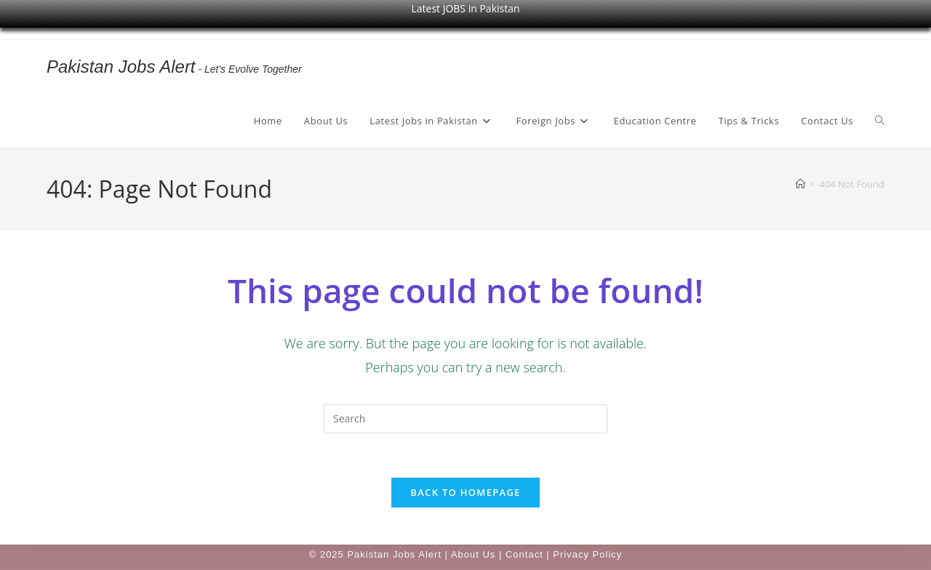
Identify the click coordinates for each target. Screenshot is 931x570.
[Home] (800, 183)
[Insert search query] (465, 418)
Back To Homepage (465, 492)
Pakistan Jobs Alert (121, 66)
